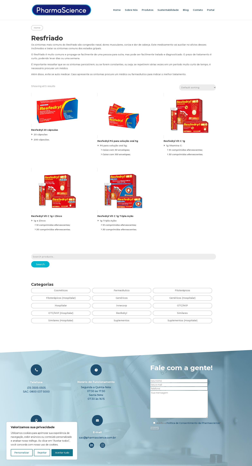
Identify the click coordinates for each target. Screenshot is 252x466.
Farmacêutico (122, 290)
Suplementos (121, 320)
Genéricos (122, 298)
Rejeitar (42, 452)
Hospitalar (61, 305)
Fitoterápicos (182, 290)
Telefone (46, 407)
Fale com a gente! (174, 398)
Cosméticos (61, 290)
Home (117, 10)
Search (40, 264)
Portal (210, 10)
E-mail (99, 441)
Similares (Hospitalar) (60, 320)
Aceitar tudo (62, 452)
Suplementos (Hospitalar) (182, 320)
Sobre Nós (131, 10)
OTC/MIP (182, 305)
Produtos (147, 10)
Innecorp (121, 305)
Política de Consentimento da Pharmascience (189, 434)
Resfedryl (121, 313)
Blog (186, 10)
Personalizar (21, 452)
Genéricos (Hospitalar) (182, 298)
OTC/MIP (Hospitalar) (60, 313)
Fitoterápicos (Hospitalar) (61, 298)
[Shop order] (197, 87)
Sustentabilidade (168, 10)
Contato (198, 10)
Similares (182, 313)
